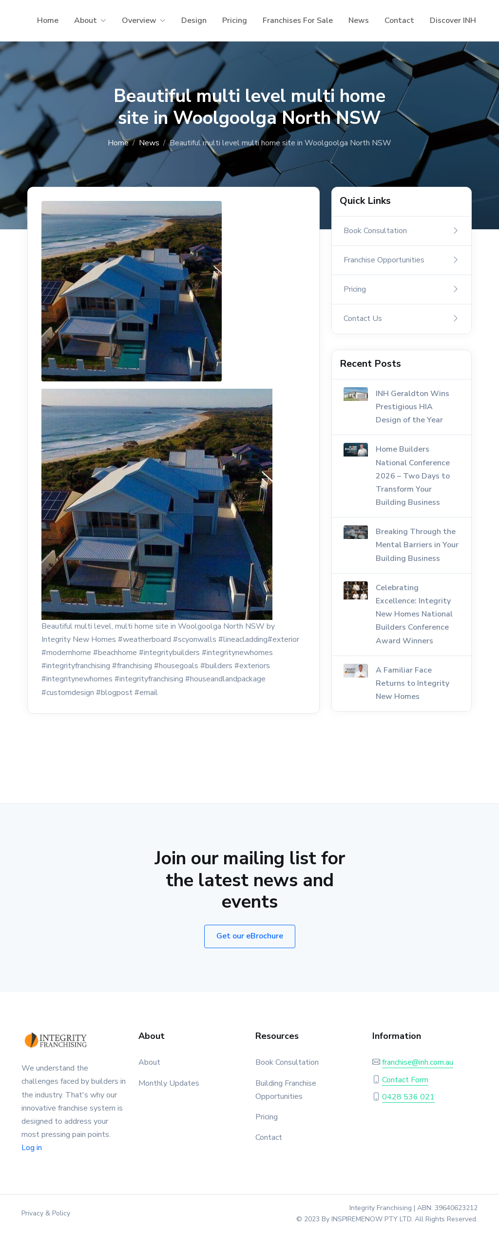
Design (194, 20)
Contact (399, 20)
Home (47, 20)
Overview (139, 20)
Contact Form (405, 1079)
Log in (31, 1147)
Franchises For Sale (298, 20)
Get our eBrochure (249, 936)
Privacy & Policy (45, 1213)
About (85, 20)
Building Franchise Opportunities (285, 1090)
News (358, 20)
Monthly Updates (168, 1083)
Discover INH (453, 20)
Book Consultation (287, 1062)
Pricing (234, 20)
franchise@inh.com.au (417, 1062)
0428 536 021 (408, 1097)
